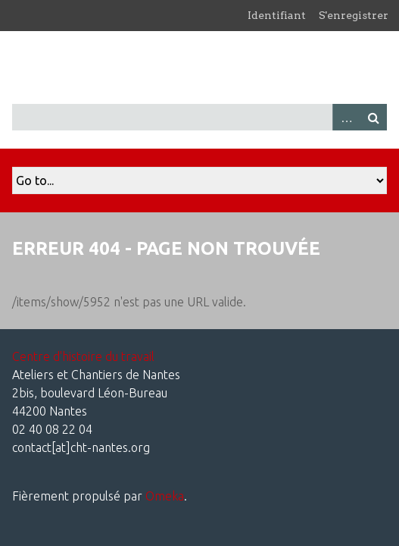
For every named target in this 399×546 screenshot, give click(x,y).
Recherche (373, 117)
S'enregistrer (353, 15)
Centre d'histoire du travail (83, 356)
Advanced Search (346, 117)
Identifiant (277, 15)
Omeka (164, 496)
